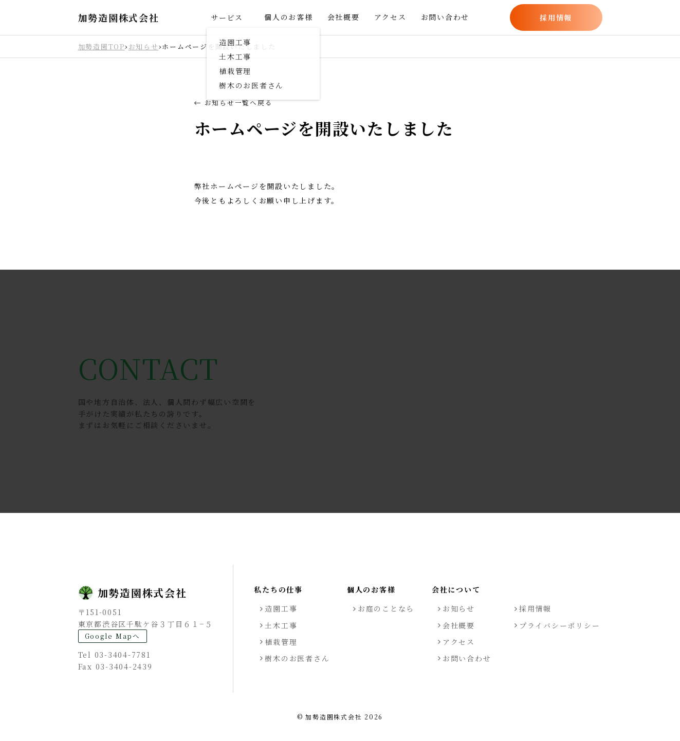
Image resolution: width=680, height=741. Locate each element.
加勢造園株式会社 (118, 17)
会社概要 (343, 17)
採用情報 (556, 17)
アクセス (390, 17)
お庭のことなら (386, 608)
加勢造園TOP (101, 46)
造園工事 (281, 608)
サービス (227, 17)
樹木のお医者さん (297, 658)
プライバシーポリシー (559, 625)
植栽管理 (281, 642)
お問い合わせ (445, 17)
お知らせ (143, 46)
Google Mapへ (112, 636)
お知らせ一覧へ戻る (233, 102)
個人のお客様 (288, 17)
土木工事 (281, 625)
